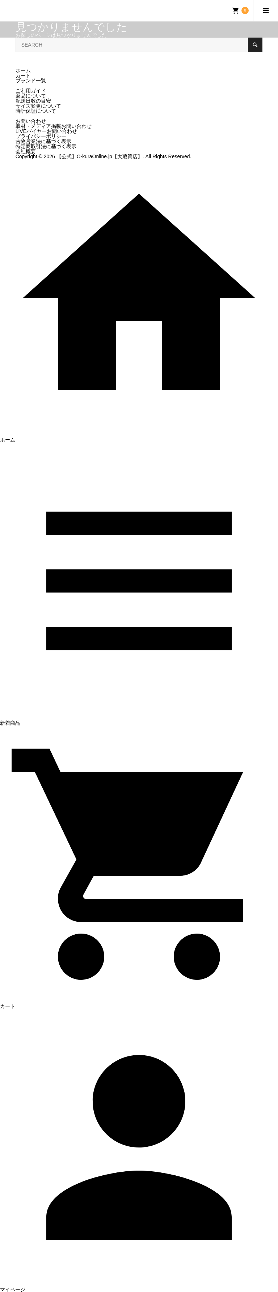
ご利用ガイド (31, 91)
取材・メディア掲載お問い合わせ (54, 126)
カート (23, 75)
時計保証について (36, 111)
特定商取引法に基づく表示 (46, 146)
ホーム (23, 70)
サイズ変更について (38, 106)
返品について (31, 96)
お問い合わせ (31, 121)
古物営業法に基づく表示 (43, 141)
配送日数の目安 (33, 101)
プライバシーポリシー (41, 136)
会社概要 (26, 151)
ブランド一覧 (31, 80)
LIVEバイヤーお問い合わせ (46, 131)
